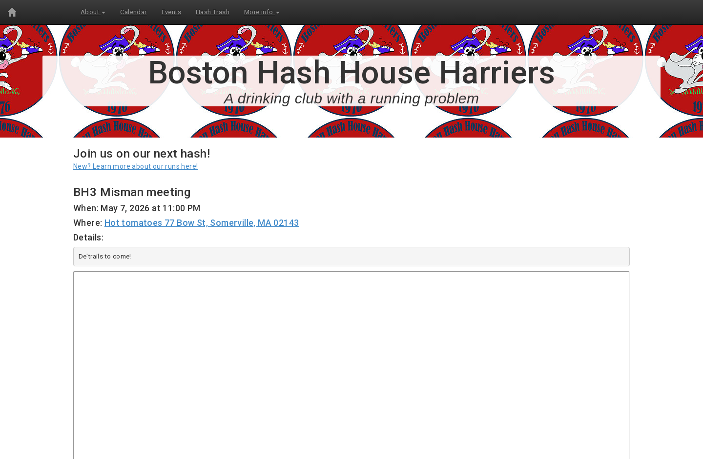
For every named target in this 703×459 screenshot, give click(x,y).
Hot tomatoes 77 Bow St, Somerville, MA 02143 (201, 223)
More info (262, 12)
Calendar (133, 12)
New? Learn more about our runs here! (135, 166)
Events (171, 12)
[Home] (11, 12)
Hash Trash (212, 12)
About (93, 12)
